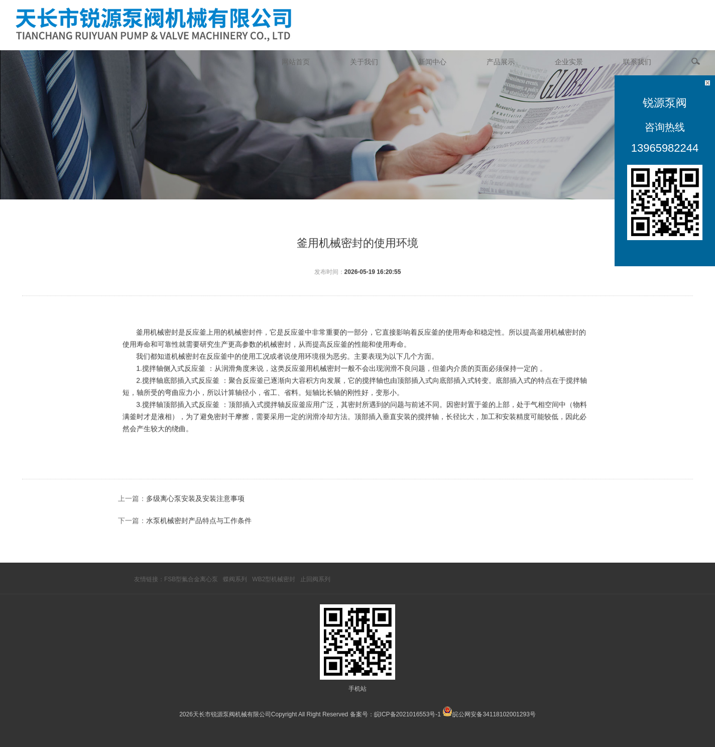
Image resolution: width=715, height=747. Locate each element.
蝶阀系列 (235, 579)
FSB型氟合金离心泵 (191, 579)
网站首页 (296, 62)
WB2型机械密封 (273, 579)
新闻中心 (432, 62)
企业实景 (569, 62)
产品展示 (501, 62)
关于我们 (364, 62)
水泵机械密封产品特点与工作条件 (199, 555)
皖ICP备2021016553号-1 (407, 714)
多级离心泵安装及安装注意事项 (195, 532)
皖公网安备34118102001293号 (493, 714)
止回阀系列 (315, 579)
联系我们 (637, 62)
